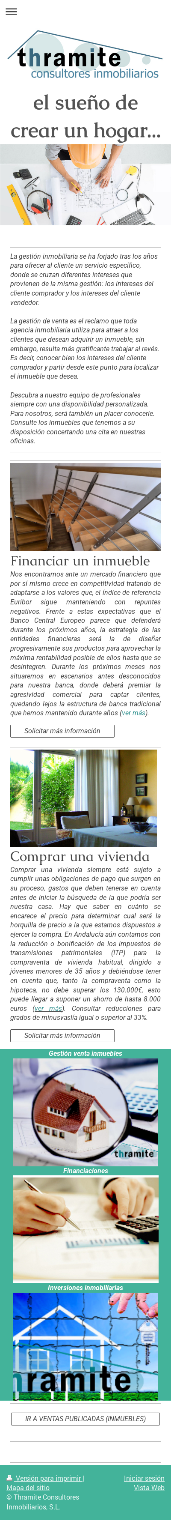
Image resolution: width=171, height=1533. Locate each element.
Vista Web (149, 1487)
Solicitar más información (62, 731)
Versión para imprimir (44, 1477)
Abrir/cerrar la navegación (85, 11)
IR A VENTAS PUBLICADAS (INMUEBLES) (85, 1419)
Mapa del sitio (28, 1487)
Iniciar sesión (144, 1477)
